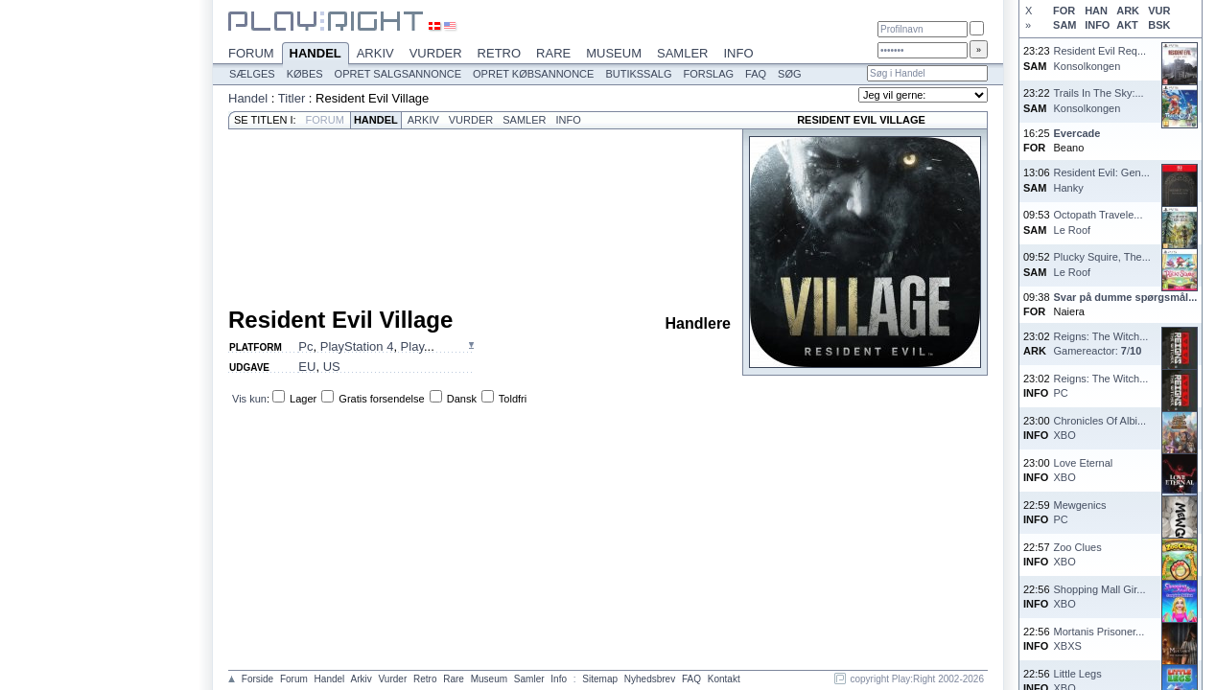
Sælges (252, 74)
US (331, 366)
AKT (1127, 25)
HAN (1096, 10)
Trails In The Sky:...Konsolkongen (1099, 100)
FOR (1064, 10)
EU (307, 366)
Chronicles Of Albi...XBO (1100, 428)
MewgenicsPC (1080, 512)
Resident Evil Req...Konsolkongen (1100, 58)
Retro (500, 53)
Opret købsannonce (533, 74)
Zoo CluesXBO (1078, 554)
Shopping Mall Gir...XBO (1100, 597)
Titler (291, 98)
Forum (251, 53)
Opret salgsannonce (398, 74)
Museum (614, 53)
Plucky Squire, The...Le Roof (1102, 264)
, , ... (365, 346)
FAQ (755, 74)
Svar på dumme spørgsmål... (1126, 297)
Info (738, 53)
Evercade (1077, 133)
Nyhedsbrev (649, 679)
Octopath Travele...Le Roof (1098, 222)
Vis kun (249, 398)
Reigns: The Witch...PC (1101, 386)
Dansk (462, 398)
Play (412, 346)
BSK (1159, 25)
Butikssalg (638, 74)
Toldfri (512, 398)
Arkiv (375, 53)
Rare (553, 53)
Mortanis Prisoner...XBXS (1099, 639)
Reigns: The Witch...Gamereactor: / (1101, 343)
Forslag (708, 74)
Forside (257, 679)
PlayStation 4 (357, 346)
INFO (1097, 25)
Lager (303, 398)
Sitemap (600, 679)
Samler (682, 53)
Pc (305, 346)
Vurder (435, 53)
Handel (315, 54)
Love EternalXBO (1083, 470)
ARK (1127, 10)
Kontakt (724, 679)
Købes (305, 74)
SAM (1064, 25)
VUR (1159, 10)
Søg (789, 74)
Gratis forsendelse (381, 398)
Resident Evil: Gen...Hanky (1102, 180)
